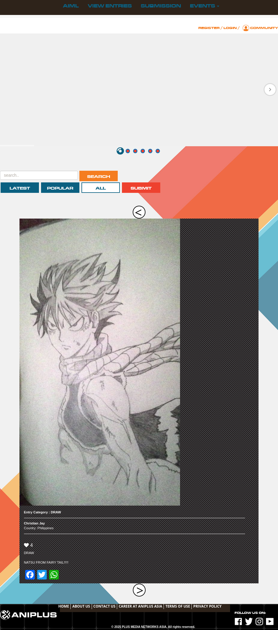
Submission (161, 6)
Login (230, 28)
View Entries (110, 6)
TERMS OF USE (177, 606)
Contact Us (104, 606)
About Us (81, 606)
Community (264, 28)
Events (204, 6)
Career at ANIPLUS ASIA (140, 606)
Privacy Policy (207, 606)
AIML (71, 6)
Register (209, 28)
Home (63, 606)
